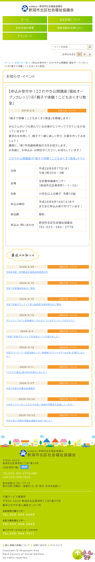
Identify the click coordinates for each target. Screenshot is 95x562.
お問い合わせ (40, 545)
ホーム (7, 63)
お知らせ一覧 (21, 63)
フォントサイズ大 (89, 54)
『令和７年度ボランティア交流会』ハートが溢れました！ (33, 336)
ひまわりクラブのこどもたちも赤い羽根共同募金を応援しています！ (40, 404)
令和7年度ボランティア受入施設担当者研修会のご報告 (33, 304)
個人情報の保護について (17, 545)
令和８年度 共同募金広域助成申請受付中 (27, 272)
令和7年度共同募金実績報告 (20, 388)
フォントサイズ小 (79, 54)
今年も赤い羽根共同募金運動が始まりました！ (29, 421)
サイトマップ (56, 545)
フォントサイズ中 (84, 54)
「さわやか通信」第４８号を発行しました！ (27, 372)
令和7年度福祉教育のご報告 (20, 288)
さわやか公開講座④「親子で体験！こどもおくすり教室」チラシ (47, 158)
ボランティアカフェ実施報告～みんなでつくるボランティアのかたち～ (40, 320)
